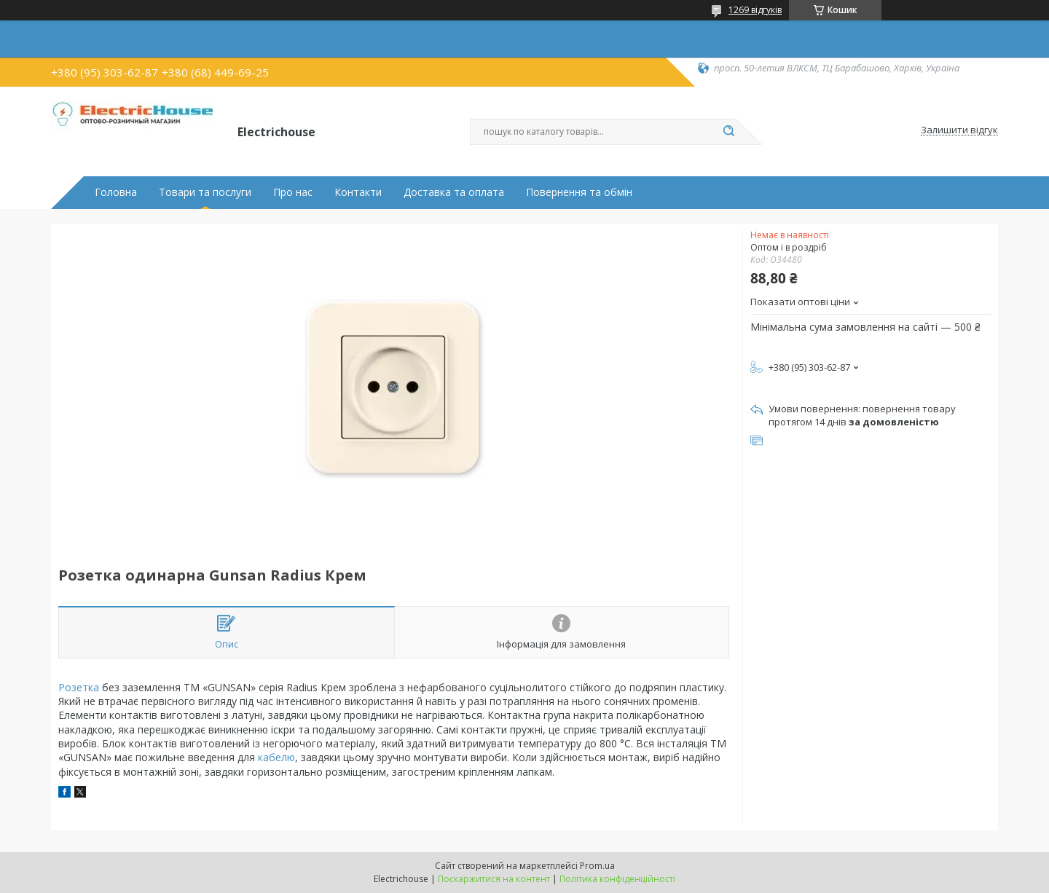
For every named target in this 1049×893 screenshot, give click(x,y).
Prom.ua (597, 865)
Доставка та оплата (454, 192)
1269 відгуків (755, 10)
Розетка (78, 687)
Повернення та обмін (579, 192)
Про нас (293, 192)
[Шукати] (728, 132)
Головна (116, 192)
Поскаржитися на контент (494, 879)
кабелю (276, 757)
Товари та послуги (205, 192)
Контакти (358, 192)
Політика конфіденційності (617, 879)
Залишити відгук (959, 130)
